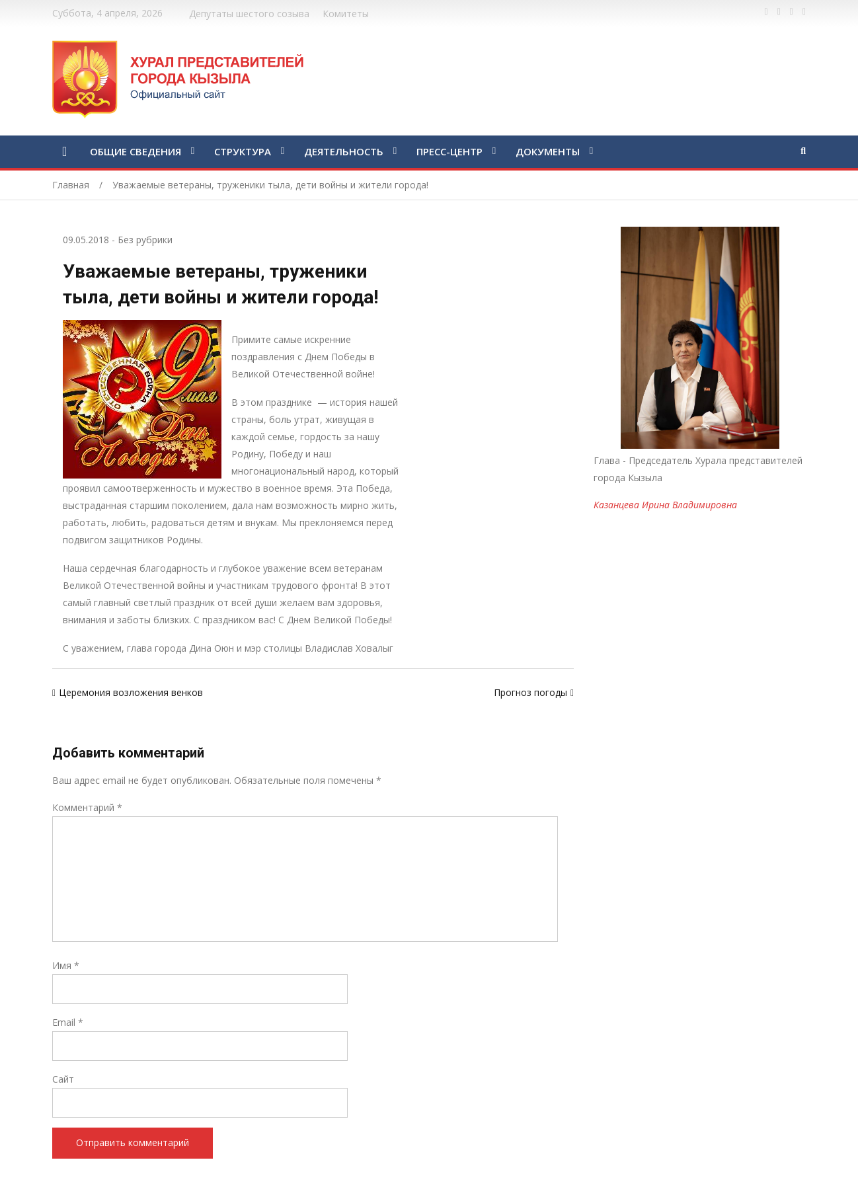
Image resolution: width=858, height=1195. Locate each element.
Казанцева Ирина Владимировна (665, 504)
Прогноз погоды (530, 692)
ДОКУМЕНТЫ (548, 151)
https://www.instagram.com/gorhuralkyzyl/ (804, 12)
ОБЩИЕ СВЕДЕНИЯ (135, 151)
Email (67, 1022)
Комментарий (87, 807)
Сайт (63, 1079)
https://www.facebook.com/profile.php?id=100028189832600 (766, 12)
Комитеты (346, 13)
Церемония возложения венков (131, 692)
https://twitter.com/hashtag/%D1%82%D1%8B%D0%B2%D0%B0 (779, 12)
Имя (65, 965)
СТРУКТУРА (242, 151)
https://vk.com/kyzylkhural (791, 12)
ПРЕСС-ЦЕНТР (449, 151)
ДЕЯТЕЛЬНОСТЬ (343, 151)
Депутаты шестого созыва (249, 13)
